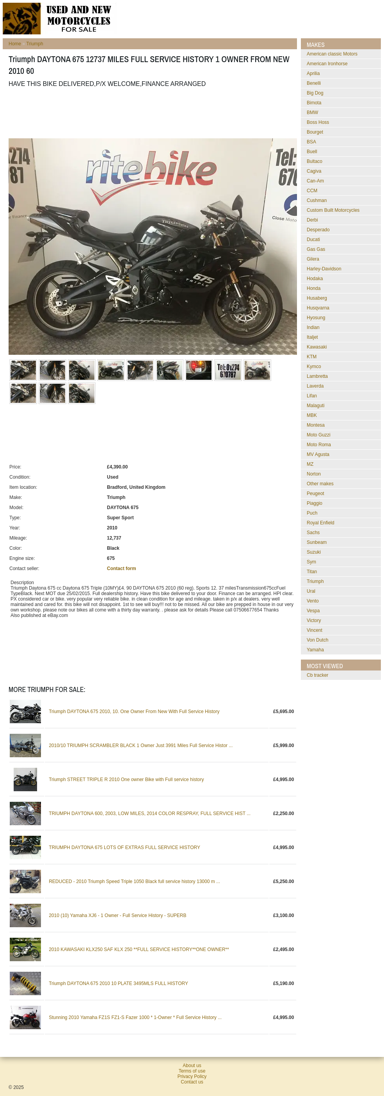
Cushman (317, 200)
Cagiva (314, 171)
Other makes (320, 483)
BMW (312, 112)
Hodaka (315, 278)
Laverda (315, 386)
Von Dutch (317, 640)
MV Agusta (318, 454)
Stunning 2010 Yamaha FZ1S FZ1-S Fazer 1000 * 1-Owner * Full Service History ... (135, 1017)
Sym (311, 562)
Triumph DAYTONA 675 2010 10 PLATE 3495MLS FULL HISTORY (118, 983)
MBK (312, 415)
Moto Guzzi (319, 435)
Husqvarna (318, 308)
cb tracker (317, 675)
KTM (311, 356)
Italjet (312, 337)
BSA (311, 142)
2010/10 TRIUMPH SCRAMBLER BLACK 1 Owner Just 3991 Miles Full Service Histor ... (141, 745)
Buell (312, 151)
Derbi (312, 220)
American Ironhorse (327, 63)
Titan (312, 571)
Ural (311, 591)
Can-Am (315, 181)
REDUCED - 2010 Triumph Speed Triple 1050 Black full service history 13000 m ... (134, 881)
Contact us (192, 1082)
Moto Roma (319, 444)
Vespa (313, 610)
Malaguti (315, 405)
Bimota (314, 102)
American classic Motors (332, 54)
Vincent (314, 630)
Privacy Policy (192, 1076)
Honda (313, 288)
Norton (314, 474)
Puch (312, 513)
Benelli (314, 83)
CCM (312, 190)
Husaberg (317, 298)
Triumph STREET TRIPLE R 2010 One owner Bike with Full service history (126, 779)
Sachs (313, 532)
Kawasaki (317, 347)
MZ (310, 464)
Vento (313, 601)
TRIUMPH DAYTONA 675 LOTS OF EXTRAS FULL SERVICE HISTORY (124, 847)
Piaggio (314, 503)
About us (192, 1065)
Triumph (34, 43)
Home (15, 43)
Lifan (312, 396)
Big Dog (315, 93)
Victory (314, 620)
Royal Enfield (320, 523)
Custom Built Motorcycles (333, 210)
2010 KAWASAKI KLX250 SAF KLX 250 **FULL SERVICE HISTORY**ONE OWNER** (139, 949)
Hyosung (316, 317)
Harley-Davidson (324, 269)
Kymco (314, 366)
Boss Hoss (318, 122)
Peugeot (315, 493)
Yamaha (315, 650)
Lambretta (317, 376)
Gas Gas (316, 249)
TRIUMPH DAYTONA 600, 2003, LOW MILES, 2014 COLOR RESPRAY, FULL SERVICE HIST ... (150, 813)
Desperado (318, 229)
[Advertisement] (151, 113)
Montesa (316, 425)
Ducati (313, 239)
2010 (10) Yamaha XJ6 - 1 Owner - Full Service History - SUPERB (117, 915)
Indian (313, 327)
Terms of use (192, 1071)
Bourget (315, 132)
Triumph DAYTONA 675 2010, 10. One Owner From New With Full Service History (134, 711)
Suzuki (314, 552)
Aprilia (313, 73)
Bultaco (314, 161)
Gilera (313, 259)
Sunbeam (317, 542)
